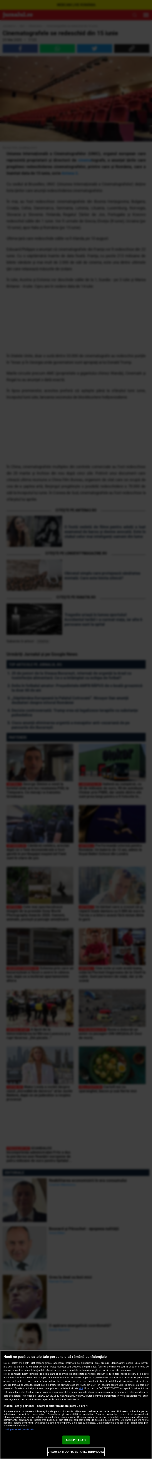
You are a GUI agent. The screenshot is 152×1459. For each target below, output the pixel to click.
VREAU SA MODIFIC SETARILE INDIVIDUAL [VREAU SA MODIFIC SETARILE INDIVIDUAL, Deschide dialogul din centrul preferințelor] (76, 1451)
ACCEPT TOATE (76, 1440)
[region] (76, 1404)
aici (81, 1388)
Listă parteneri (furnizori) (18, 1429)
